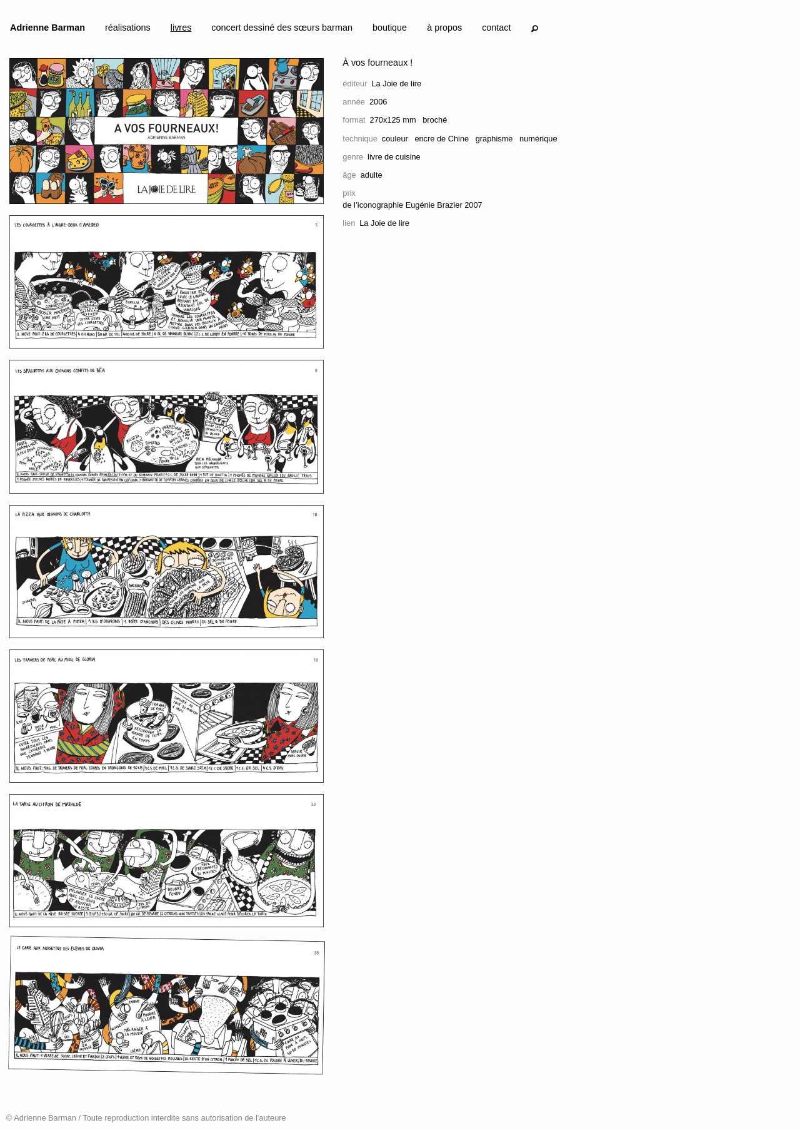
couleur (395, 138)
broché (434, 120)
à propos (444, 28)
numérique (538, 138)
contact (496, 28)
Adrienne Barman (47, 28)
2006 (378, 101)
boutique (389, 28)
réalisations (128, 28)
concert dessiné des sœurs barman (281, 28)
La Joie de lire (396, 83)
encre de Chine (441, 138)
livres (181, 28)
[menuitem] (47, 30)
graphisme (494, 138)
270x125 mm (393, 120)
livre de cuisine (394, 156)
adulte (371, 175)
